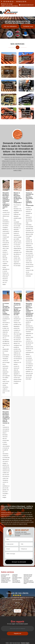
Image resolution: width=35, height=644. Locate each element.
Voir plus (17, 611)
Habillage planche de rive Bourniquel (5, 581)
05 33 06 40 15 (8, 1)
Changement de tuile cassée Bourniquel (5, 578)
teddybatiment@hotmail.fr (26, 5)
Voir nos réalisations (10, 26)
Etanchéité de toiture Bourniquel (17, 578)
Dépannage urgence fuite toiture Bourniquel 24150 (29, 582)
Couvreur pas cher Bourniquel (5, 575)
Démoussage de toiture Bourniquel (16, 581)
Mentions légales (25, 643)
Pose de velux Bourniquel (27, 578)
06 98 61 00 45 (21, 1)
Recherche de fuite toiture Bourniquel (28, 575)
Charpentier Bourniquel (15, 575)
